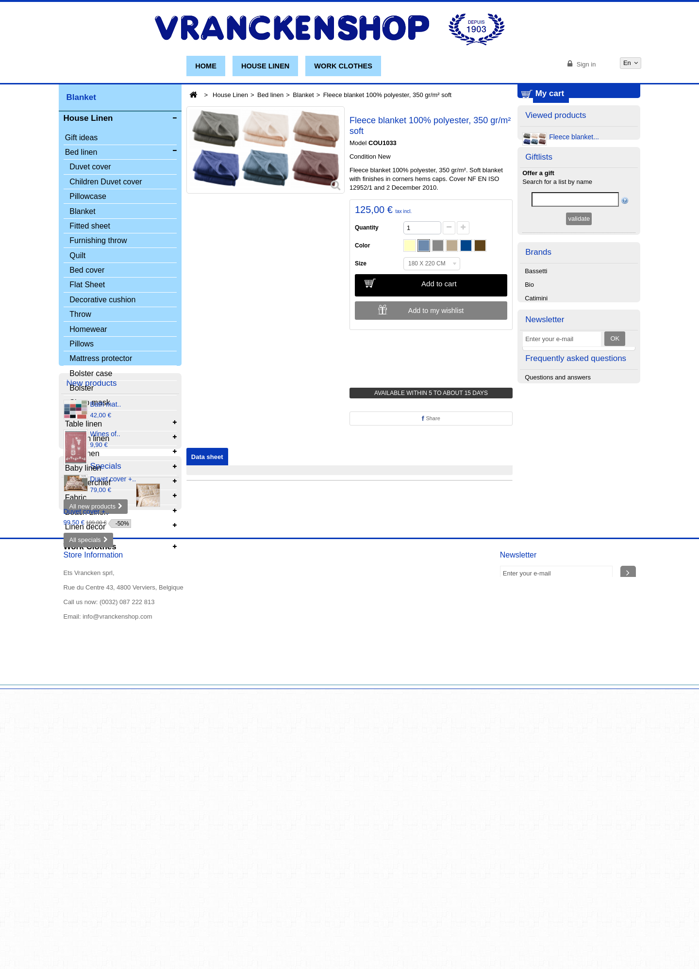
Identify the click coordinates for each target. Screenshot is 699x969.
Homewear (88, 331)
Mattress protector (100, 360)
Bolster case (90, 375)
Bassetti (536, 369)
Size (362, 263)
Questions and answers (558, 545)
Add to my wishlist (436, 310)
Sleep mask (89, 404)
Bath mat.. (105, 602)
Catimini (536, 396)
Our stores (159, 937)
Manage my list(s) (579, 314)
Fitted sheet (89, 227)
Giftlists (538, 228)
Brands (538, 348)
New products (92, 579)
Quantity (367, 227)
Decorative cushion (102, 301)
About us (76, 946)
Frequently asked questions (575, 524)
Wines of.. (105, 632)
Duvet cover (90, 168)
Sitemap (108, 946)
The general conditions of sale (264, 937)
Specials (82, 734)
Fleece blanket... (574, 194)
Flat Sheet (87, 286)
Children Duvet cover (105, 183)
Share (431, 418)
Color (364, 245)
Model (358, 143)
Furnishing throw (98, 242)
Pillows (81, 345)
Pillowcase (87, 198)
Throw (80, 316)
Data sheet (207, 456)
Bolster (81, 389)
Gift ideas (81, 139)
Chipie (534, 409)
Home (205, 66)
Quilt (77, 257)
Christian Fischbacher (555, 423)
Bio (529, 382)
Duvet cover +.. (113, 677)
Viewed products (555, 171)
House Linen (265, 66)
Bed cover (86, 271)
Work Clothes (343, 66)
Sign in (585, 64)
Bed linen (270, 95)
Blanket (82, 213)
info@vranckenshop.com (117, 897)
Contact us (199, 937)
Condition (363, 156)
